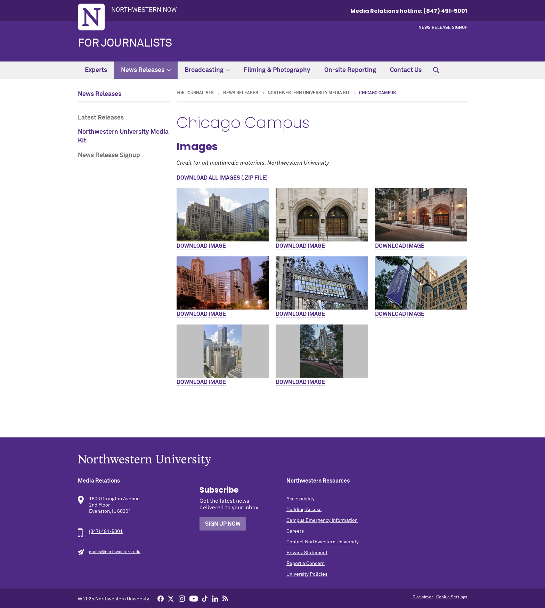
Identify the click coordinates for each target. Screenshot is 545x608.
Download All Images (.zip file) (222, 178)
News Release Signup (442, 28)
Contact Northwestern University (322, 542)
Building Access (304, 509)
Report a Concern (305, 563)
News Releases (146, 70)
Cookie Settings (451, 597)
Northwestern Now (144, 10)
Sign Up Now (223, 524)
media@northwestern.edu (114, 552)
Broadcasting (207, 70)
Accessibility (300, 498)
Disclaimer (423, 597)
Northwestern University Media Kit (123, 136)
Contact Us (406, 70)
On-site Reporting (350, 70)
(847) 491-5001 (106, 531)
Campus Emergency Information (322, 520)
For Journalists (125, 43)
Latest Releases (101, 118)
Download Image (201, 246)
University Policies (306, 574)
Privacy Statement (306, 552)
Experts (96, 70)
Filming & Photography (277, 70)
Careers (295, 531)
